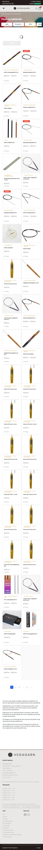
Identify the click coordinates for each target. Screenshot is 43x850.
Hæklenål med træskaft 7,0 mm (31, 283)
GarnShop (7, 14)
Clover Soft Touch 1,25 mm (30, 424)
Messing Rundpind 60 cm (10, 212)
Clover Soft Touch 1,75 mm (10, 494)
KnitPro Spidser (8, 108)
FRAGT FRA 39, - (6, 1)
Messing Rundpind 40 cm (29, 72)
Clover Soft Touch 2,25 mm (10, 459)
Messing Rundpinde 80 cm (29, 142)
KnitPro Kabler (26, 248)
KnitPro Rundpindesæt (9, 634)
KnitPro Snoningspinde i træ (30, 634)
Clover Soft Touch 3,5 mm (10, 529)
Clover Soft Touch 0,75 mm (30, 494)
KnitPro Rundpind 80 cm (29, 212)
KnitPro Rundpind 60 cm (29, 318)
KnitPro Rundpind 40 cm (29, 107)
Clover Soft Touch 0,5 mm (29, 389)
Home (2, 14)
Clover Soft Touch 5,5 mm (29, 564)
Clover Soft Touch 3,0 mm (10, 284)
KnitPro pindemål (8, 247)
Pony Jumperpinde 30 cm (10, 599)
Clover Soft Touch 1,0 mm (10, 424)
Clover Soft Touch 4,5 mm (29, 529)
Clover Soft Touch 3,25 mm (30, 459)
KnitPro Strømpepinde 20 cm (11, 72)
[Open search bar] (36, 8)
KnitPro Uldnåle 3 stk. (9, 142)
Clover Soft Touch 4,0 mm (10, 389)
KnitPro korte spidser (28, 354)
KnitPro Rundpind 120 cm (10, 669)
